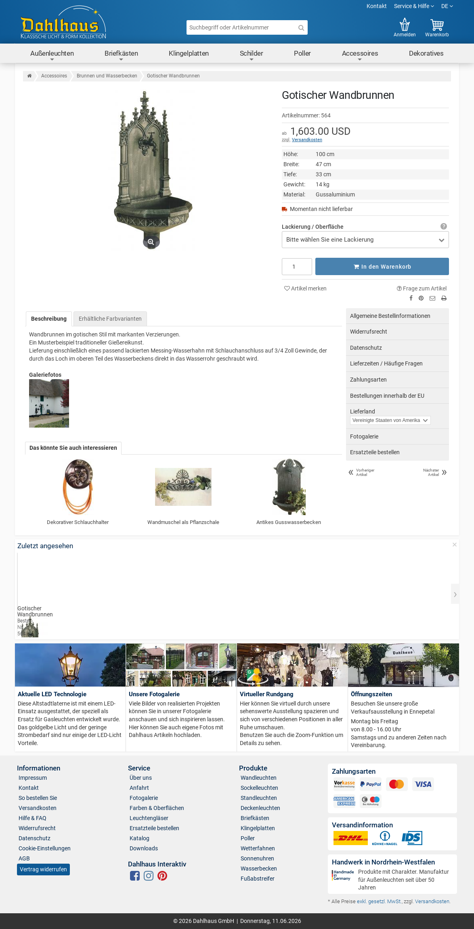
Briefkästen (121, 56)
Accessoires (360, 56)
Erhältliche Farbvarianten (110, 318)
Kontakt (377, 6)
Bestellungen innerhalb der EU (387, 395)
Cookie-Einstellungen (45, 848)
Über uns (141, 778)
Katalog (139, 838)
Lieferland (362, 411)
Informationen (38, 768)
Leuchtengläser (149, 818)
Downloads (144, 848)
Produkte (253, 768)
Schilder (251, 56)
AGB (24, 858)
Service (139, 768)
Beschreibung (49, 318)
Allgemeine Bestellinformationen (390, 315)
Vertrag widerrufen (43, 869)
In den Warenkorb (382, 266)
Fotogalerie (364, 436)
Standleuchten (259, 798)
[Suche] (301, 27)
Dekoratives (426, 53)
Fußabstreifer (258, 878)
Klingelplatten (188, 53)
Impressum (33, 778)
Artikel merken (305, 288)
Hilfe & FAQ (32, 818)
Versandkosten (307, 139)
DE (447, 6)
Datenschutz (366, 347)
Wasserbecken (259, 868)
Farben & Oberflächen (157, 808)
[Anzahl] (297, 266)
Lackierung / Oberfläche (313, 226)
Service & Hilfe (414, 6)
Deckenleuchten (260, 808)
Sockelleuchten (259, 788)
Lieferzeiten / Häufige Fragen (386, 363)
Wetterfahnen (258, 848)
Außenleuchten (51, 56)
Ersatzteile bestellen (375, 452)
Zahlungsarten (368, 379)
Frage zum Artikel (422, 288)
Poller (302, 53)
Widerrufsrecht (368, 331)
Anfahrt (139, 788)
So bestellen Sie (38, 798)
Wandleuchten (259, 778)
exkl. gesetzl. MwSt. (379, 901)
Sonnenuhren (257, 858)
